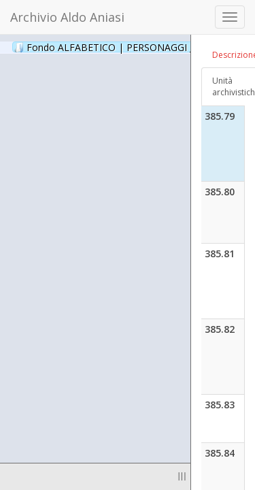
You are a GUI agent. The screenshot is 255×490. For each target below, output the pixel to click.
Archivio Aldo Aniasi (67, 17)
